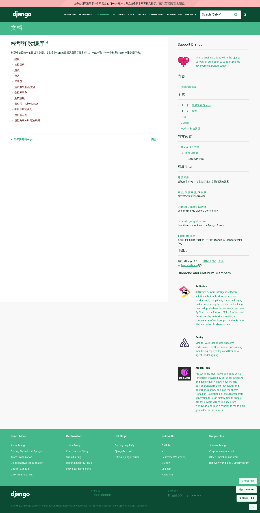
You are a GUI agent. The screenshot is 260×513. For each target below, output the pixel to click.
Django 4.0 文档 (190, 147)
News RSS (167, 474)
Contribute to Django (77, 451)
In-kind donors (101, 495)
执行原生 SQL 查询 (24, 86)
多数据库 (19, 98)
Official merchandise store (223, 457)
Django (22, 14)
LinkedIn (166, 468)
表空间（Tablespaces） (27, 103)
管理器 (18, 81)
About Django (18, 445)
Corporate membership (222, 451)
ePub (221, 261)
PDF (213, 261)
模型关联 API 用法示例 (27, 120)
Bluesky (166, 462)
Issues (142, 14)
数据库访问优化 (23, 109)
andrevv (200, 496)
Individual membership (78, 468)
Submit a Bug (73, 457)
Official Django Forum (192, 221)
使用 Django (191, 152)
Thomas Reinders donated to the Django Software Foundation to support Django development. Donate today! (218, 61)
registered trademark (102, 506)
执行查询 (19, 64)
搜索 (17, 75)
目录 (183, 117)
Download (85, 14)
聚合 (17, 70)
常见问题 (183, 177)
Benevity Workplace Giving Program (229, 462)
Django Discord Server (192, 206)
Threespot (176, 496)
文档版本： (246, 498)
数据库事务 (20, 92)
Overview (70, 14)
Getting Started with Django (26, 451)
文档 (16, 27)
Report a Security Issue (79, 462)
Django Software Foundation (27, 462)
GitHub (166, 445)
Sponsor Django (218, 445)
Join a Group (73, 445)
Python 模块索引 (190, 128)
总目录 (185, 122)
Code (131, 14)
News (121, 14)
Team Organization (21, 457)
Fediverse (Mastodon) (174, 457)
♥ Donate (190, 14)
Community (157, 14)
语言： (246, 489)
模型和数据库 (188, 86)
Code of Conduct (20, 468)
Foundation (174, 14)
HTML (206, 261)
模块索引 (190, 192)
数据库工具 (20, 114)
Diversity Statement (22, 474)
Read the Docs (189, 265)
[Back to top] (253, 507)
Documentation (105, 14)
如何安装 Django (21, 139)
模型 (17, 58)
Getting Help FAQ (124, 445)
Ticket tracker (186, 236)
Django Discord (123, 451)
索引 (180, 192)
